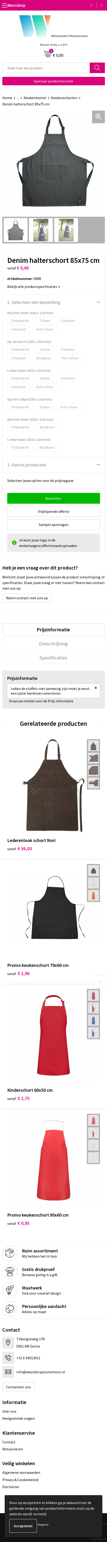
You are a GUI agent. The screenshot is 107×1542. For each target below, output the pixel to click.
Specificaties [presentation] (53, 657)
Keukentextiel (35, 97)
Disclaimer (10, 1486)
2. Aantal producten (26, 465)
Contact (8, 1442)
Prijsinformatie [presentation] (53, 629)
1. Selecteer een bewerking (34, 302)
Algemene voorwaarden (21, 1472)
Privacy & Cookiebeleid (20, 1479)
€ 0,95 (18, 1223)
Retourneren (12, 1449)
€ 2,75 (18, 1098)
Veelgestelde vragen (18, 1418)
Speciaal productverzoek (53, 81)
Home (7, 97)
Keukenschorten (64, 97)
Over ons (9, 1411)
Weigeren (43, 1524)
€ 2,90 (18, 973)
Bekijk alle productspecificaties (33, 286)
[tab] (53, 629)
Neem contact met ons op (27, 598)
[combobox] (46, 68)
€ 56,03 (19, 848)
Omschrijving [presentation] (53, 643)
